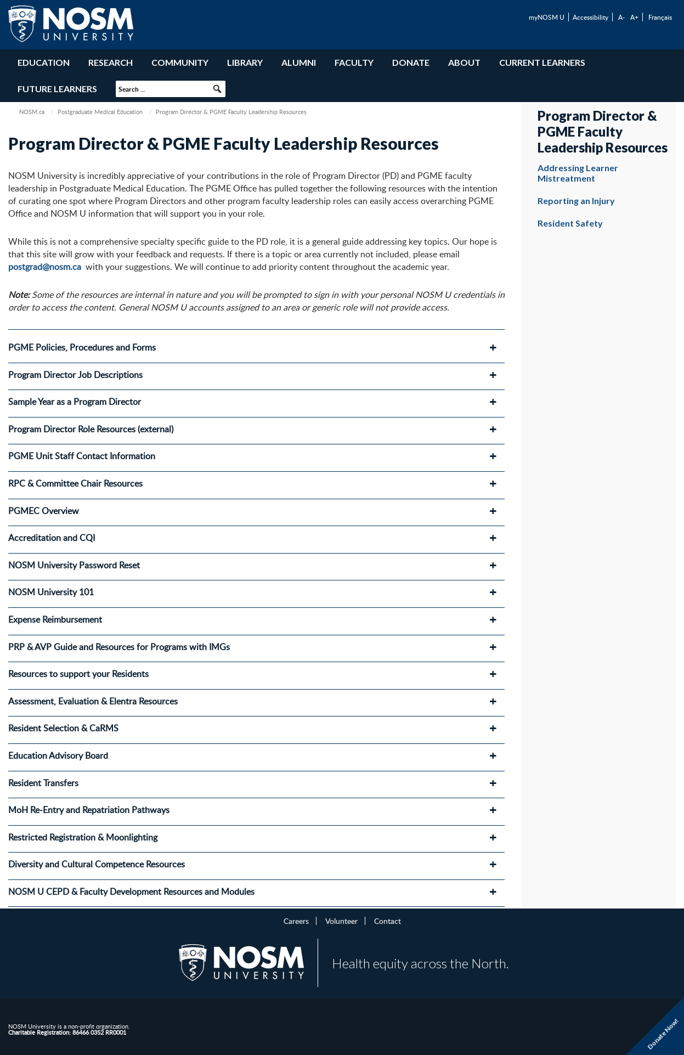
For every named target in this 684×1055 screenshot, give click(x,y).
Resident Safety (570, 223)
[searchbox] (170, 89)
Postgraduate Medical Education (100, 112)
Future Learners (57, 88)
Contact (387, 920)
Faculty (354, 62)
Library (245, 62)
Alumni (298, 62)
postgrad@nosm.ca (44, 267)
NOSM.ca (31, 112)
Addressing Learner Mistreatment (578, 172)
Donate (410, 62)
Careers (296, 920)
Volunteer (341, 920)
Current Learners (542, 62)
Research (110, 62)
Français (660, 17)
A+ (634, 17)
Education (44, 62)
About (464, 62)
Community (179, 62)
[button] (217, 89)
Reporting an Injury (576, 200)
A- (621, 17)
